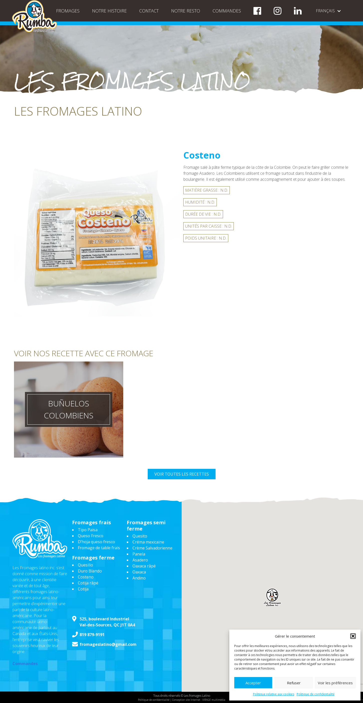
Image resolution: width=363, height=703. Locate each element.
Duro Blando (90, 571)
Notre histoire (109, 11)
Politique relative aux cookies (273, 694)
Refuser (294, 682)
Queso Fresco (90, 535)
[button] (353, 636)
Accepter (253, 682)
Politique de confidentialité (316, 694)
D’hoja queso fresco (96, 541)
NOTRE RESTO (185, 11)
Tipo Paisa (88, 529)
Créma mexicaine (148, 542)
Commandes (227, 11)
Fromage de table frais (99, 547)
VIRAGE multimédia (213, 700)
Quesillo (85, 565)
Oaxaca (139, 572)
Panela (138, 554)
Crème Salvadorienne (152, 548)
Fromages (68, 11)
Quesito (139, 536)
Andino (139, 578)
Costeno (86, 577)
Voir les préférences (335, 682)
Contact (149, 11)
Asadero (140, 560)
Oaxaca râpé (144, 566)
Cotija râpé (88, 583)
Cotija (83, 589)
